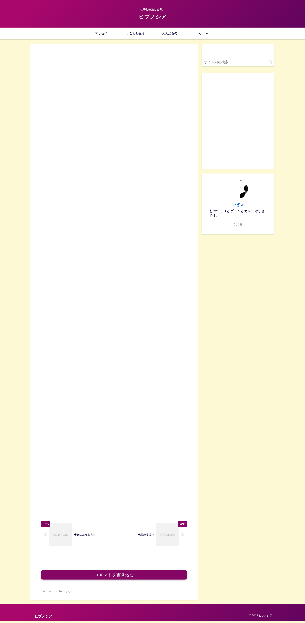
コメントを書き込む (114, 576)
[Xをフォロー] (235, 224)
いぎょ (238, 204)
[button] (270, 62)
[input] (238, 62)
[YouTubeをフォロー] (240, 224)
